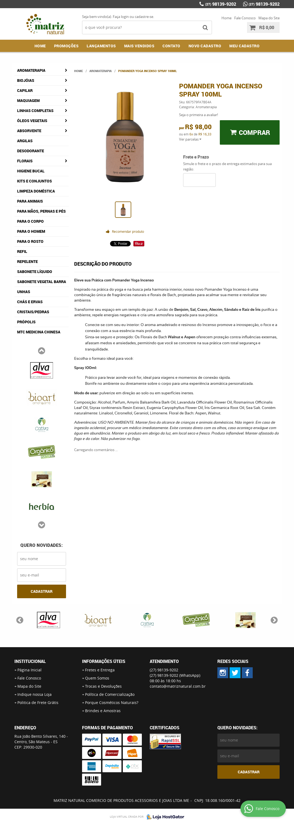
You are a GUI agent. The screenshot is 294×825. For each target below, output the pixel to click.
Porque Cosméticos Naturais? (111, 702)
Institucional (30, 661)
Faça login (121, 16)
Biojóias (25, 80)
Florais (25, 160)
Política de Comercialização (110, 694)
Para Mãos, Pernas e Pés (41, 211)
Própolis (26, 321)
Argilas (25, 140)
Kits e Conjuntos (34, 181)
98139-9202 (220, 4)
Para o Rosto (30, 241)
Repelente (27, 261)
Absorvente (29, 130)
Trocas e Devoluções (103, 686)
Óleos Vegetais (32, 120)
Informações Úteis (103, 661)
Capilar (25, 90)
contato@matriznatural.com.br (178, 686)
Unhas (23, 291)
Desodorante (30, 150)
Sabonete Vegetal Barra (41, 281)
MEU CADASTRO (244, 45)
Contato (171, 45)
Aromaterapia (31, 70)
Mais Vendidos (139, 45)
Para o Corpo (30, 221)
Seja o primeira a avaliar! (198, 114)
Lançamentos (101, 45)
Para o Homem (31, 231)
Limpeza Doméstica (36, 191)
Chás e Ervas (30, 301)
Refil (22, 251)
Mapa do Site (269, 17)
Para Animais (30, 201)
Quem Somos (97, 678)
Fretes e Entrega (100, 669)
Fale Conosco (245, 17)
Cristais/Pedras (33, 311)
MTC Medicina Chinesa (38, 331)
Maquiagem (28, 100)
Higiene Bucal (31, 170)
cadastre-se (144, 16)
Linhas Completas (35, 110)
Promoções (66, 45)
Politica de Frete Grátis (37, 702)
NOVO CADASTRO (205, 45)
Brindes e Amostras (103, 710)
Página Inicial (29, 669)
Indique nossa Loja (34, 694)
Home (226, 17)
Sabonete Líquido (34, 271)
